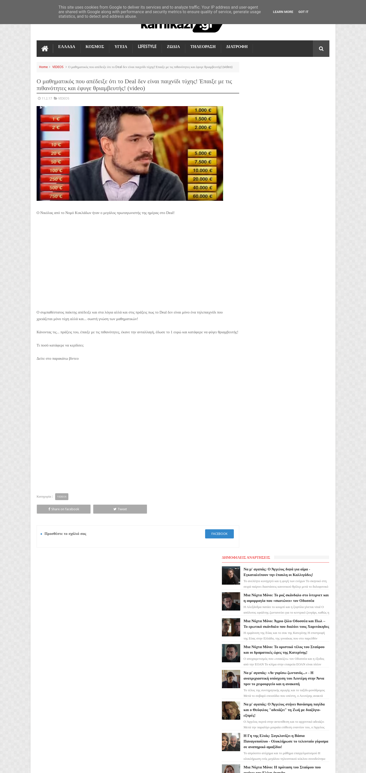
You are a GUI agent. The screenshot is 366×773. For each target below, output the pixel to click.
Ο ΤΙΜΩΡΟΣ (48, 649)
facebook (210, 540)
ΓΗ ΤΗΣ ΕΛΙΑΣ (50, 622)
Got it (303, 12)
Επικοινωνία (316, 576)
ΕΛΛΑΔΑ (66, 46)
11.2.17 (46, 103)
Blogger (286, 765)
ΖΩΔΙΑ (173, 46)
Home (43, 66)
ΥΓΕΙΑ (120, 46)
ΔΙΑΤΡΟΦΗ (237, 46)
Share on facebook (55, 515)
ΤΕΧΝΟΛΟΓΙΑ (50, 677)
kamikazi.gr (77, 765)
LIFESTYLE (147, 46)
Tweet (94, 515)
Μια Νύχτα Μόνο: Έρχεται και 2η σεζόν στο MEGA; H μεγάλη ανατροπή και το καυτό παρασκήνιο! (295, 370)
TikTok (45, 659)
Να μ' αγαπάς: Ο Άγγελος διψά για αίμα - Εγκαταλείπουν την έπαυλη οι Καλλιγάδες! (295, 81)
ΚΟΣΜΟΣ (95, 46)
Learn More (283, 12)
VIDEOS (58, 66)
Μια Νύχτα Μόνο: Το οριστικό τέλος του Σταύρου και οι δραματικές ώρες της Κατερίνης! (296, 176)
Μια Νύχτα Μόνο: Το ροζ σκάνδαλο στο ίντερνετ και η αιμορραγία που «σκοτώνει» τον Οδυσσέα (295, 113)
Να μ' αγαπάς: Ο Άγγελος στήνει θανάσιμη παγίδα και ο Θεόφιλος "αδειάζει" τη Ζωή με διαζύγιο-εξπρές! (295, 244)
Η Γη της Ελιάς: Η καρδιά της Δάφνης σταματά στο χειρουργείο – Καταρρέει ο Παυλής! (295, 339)
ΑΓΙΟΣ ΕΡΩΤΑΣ (50, 631)
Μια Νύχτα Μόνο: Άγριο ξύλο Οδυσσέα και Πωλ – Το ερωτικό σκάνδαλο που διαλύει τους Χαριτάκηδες (295, 144)
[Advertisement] (133, 269)
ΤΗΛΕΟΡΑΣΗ (203, 46)
